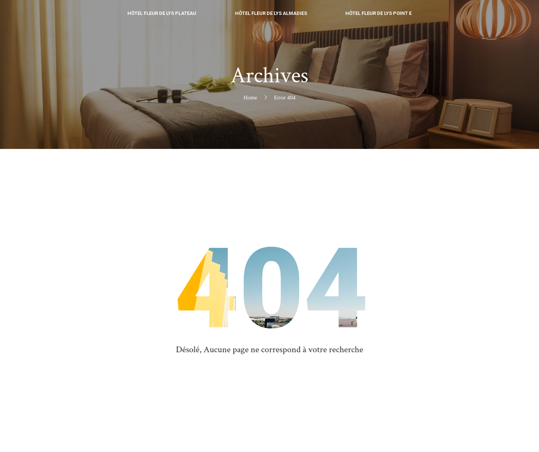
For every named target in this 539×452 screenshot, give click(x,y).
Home (250, 98)
